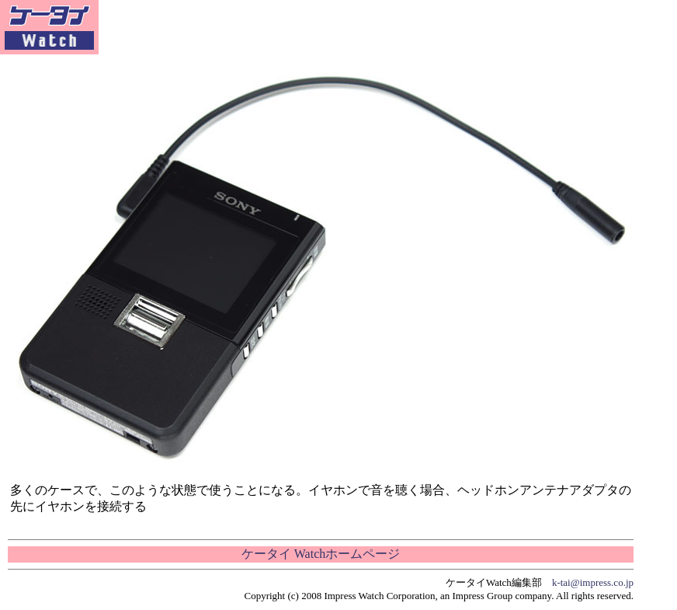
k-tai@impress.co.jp (593, 582)
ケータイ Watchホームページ (320, 553)
